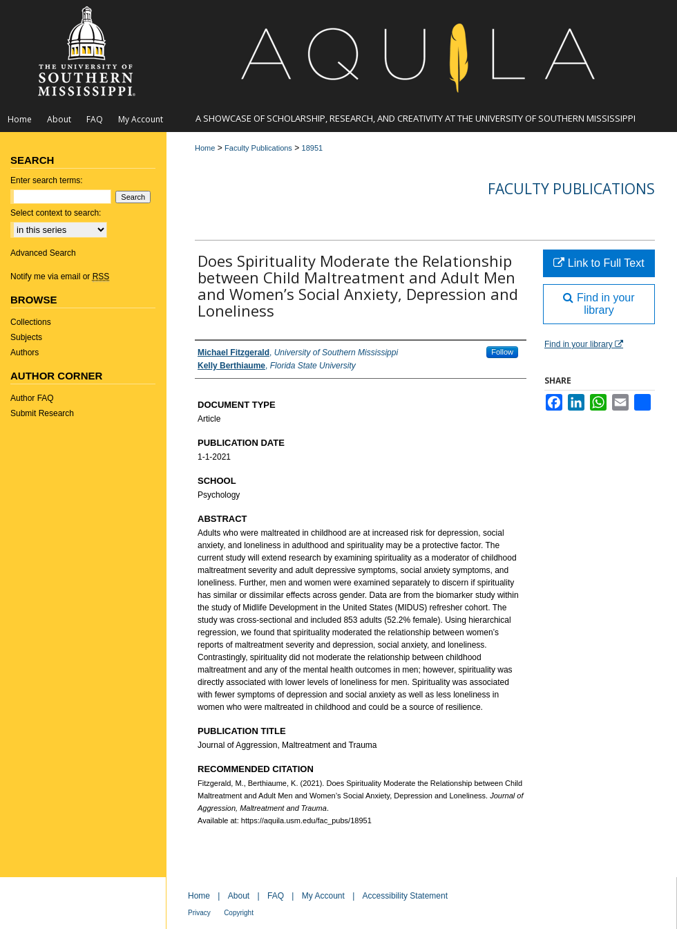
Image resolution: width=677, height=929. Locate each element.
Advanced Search (43, 253)
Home (205, 148)
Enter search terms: (46, 180)
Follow (502, 352)
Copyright (239, 913)
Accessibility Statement (405, 896)
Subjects (26, 337)
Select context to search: (55, 213)
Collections (30, 322)
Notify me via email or (59, 276)
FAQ (275, 896)
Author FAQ (32, 398)
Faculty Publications (258, 148)
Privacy (199, 913)
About (238, 896)
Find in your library (598, 304)
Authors (24, 352)
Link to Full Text (598, 263)
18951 (312, 148)
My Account (323, 896)
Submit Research (42, 413)
